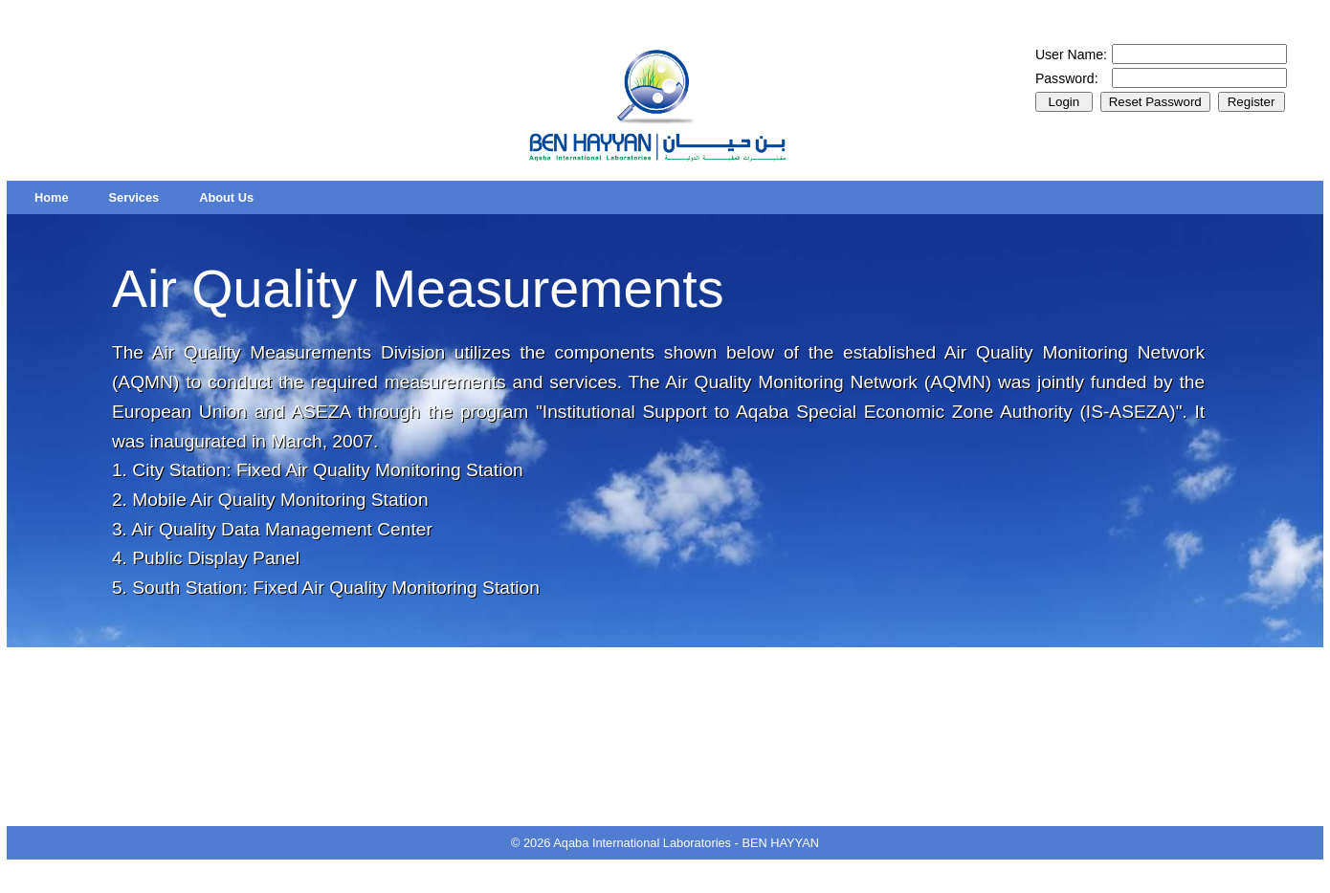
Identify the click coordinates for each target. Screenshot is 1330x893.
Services (134, 197)
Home (51, 197)
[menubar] (144, 197)
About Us (226, 197)
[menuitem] (51, 197)
